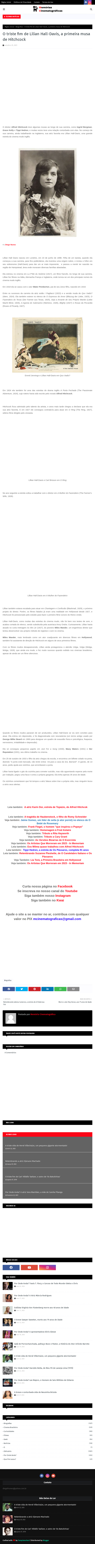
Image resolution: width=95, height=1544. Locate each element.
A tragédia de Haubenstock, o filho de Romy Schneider (55, 816)
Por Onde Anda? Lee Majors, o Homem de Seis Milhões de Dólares (44, 1380)
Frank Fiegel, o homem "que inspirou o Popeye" (55, 826)
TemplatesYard (24, 1540)
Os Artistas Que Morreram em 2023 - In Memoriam (55, 843)
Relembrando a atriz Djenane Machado (22, 1161)
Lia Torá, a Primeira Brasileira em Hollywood (55, 860)
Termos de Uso (47, 2)
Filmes (48, 1435)
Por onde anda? (48, 1455)
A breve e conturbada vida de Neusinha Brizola (35, 1392)
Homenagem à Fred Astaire (55, 830)
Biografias (19, 27)
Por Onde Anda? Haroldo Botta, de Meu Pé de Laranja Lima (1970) (43, 1368)
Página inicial (9, 27)
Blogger (46, 1540)
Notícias (48, 1443)
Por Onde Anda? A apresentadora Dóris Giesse (35, 1332)
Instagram (63, 895)
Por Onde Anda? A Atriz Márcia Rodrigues (32, 1295)
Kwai (60, 900)
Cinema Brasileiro (48, 1427)
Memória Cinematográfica (42, 1014)
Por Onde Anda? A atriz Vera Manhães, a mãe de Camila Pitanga (33, 1192)
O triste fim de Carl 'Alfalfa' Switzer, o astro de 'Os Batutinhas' (32, 1176)
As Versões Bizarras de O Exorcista (55, 840)
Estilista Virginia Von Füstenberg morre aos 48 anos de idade (41, 1307)
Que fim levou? (48, 1459)
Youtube (71, 891)
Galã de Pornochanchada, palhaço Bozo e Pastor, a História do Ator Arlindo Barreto (51, 1344)
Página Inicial (6, 2)
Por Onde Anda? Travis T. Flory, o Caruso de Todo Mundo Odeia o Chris (46, 1283)
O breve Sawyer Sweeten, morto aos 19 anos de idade (38, 1320)
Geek (48, 1439)
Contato (37, 2)
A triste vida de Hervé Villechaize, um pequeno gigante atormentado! (36, 1145)
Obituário (48, 1451)
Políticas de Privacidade (22, 2)
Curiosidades (48, 1431)
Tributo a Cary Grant (55, 836)
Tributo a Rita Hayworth (55, 833)
